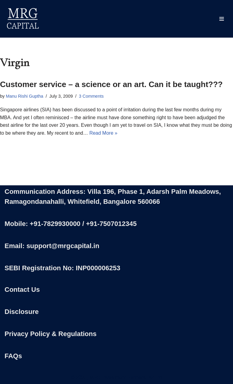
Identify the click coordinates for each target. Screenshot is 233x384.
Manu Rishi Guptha (24, 96)
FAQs (13, 356)
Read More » (103, 133)
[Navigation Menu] (221, 19)
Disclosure (22, 311)
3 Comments (91, 96)
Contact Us (22, 289)
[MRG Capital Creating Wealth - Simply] (23, 18)
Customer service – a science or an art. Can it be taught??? (111, 84)
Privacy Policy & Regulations (50, 334)
